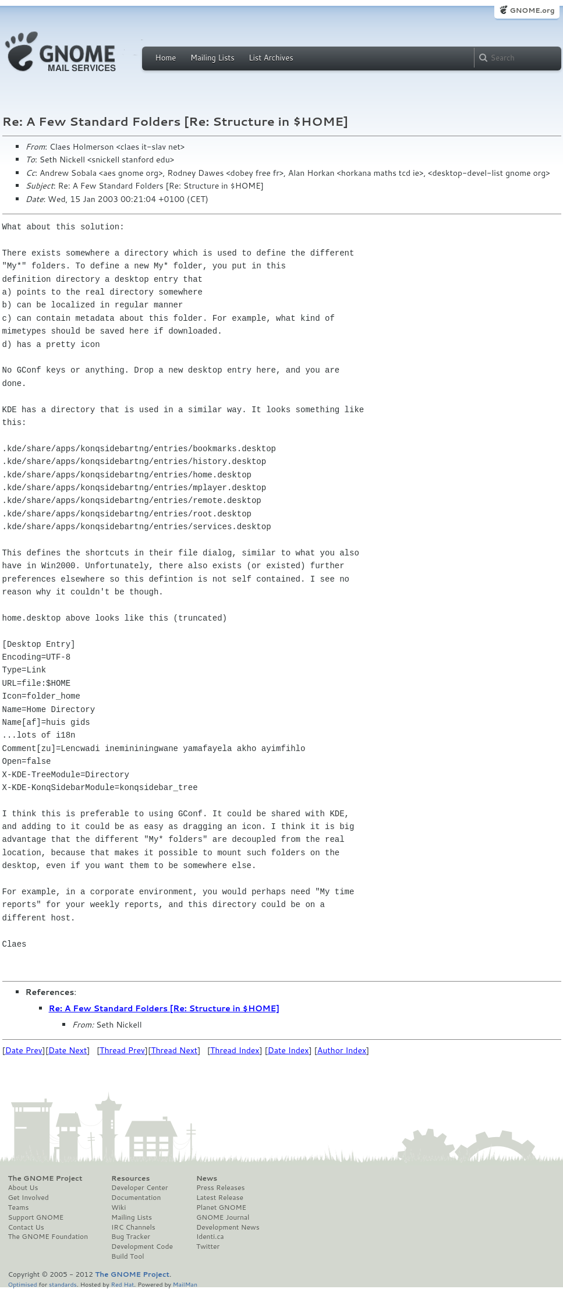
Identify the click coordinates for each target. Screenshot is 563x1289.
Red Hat (122, 1284)
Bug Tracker (130, 1236)
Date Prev (24, 1050)
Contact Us (26, 1227)
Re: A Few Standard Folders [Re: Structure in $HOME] (164, 1008)
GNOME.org (531, 10)
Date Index (288, 1050)
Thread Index (235, 1050)
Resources (130, 1178)
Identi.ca (210, 1236)
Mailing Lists (212, 57)
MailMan (185, 1284)
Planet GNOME (221, 1207)
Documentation (136, 1197)
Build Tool (127, 1256)
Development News (228, 1227)
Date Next (67, 1050)
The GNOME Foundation (48, 1236)
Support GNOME (36, 1217)
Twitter (207, 1246)
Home (165, 57)
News (206, 1178)
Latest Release (219, 1197)
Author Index (341, 1050)
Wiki (118, 1207)
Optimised (22, 1284)
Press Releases (220, 1187)
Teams (18, 1207)
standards (63, 1284)
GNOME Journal (223, 1217)
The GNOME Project (45, 1178)
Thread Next (174, 1050)
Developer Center (139, 1187)
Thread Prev (122, 1050)
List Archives (271, 57)
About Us (23, 1187)
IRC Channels (133, 1227)
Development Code (142, 1246)
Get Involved (28, 1197)
